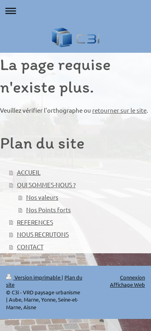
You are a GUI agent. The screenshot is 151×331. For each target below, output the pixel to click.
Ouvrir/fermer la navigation (75, 10)
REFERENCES (35, 222)
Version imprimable (34, 277)
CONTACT (30, 246)
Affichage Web (127, 284)
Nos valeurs (42, 197)
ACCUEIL (29, 172)
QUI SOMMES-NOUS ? (46, 184)
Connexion (132, 277)
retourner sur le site (119, 110)
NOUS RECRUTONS (43, 234)
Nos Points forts (48, 209)
